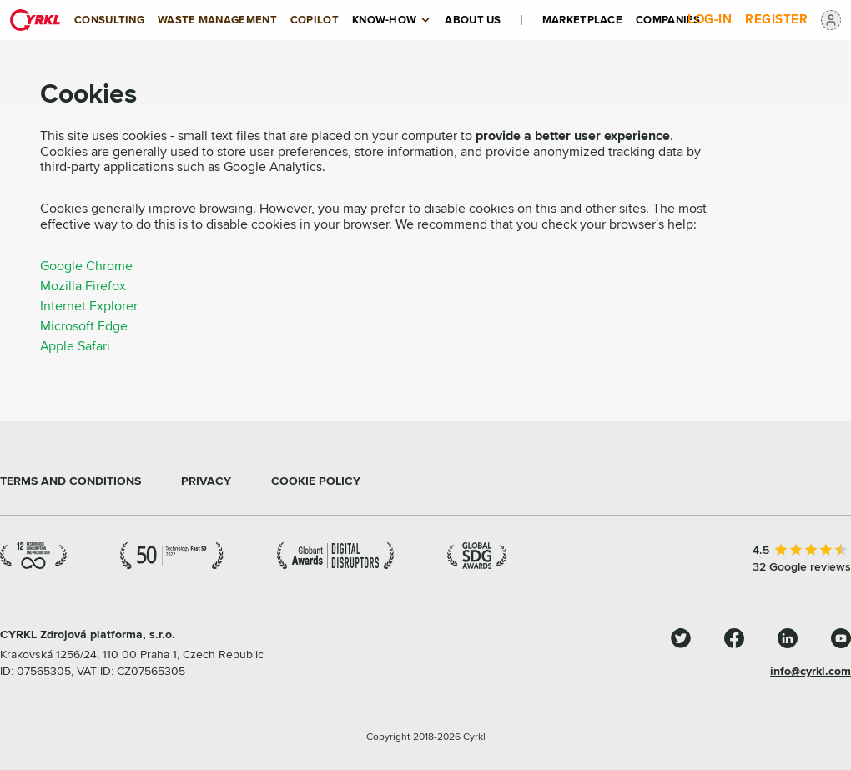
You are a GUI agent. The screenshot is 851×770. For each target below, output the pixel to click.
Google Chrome (86, 266)
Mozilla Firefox (83, 286)
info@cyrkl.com (810, 671)
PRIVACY (206, 481)
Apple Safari (75, 346)
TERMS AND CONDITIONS (70, 481)
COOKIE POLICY (315, 481)
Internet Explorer (89, 306)
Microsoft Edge (84, 326)
